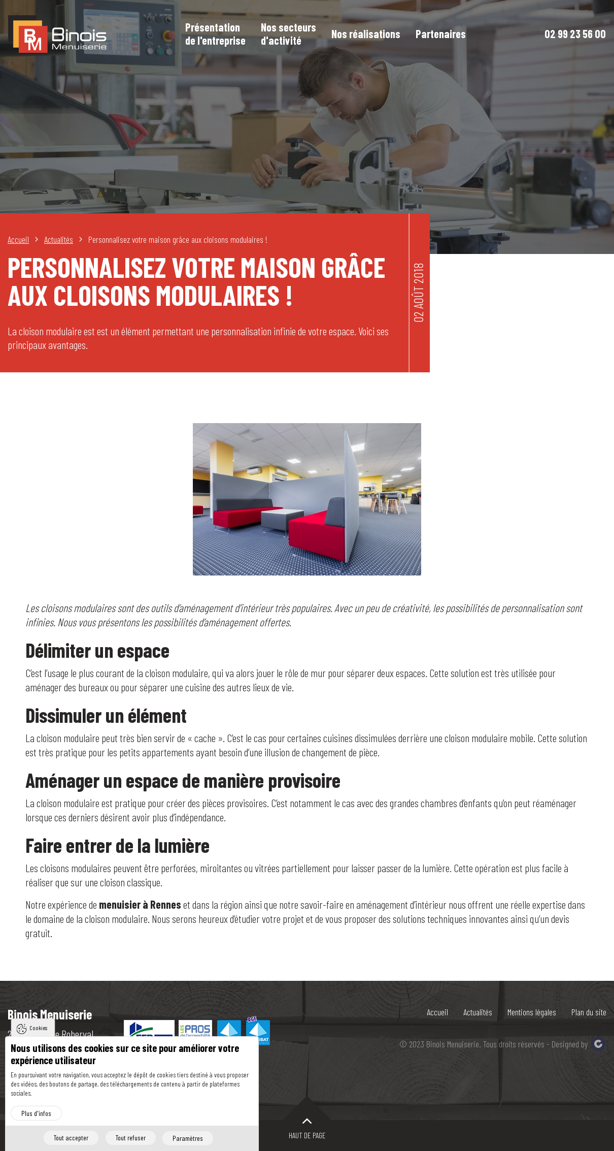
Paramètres (188, 1138)
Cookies (38, 1028)
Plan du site (588, 1011)
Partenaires (442, 34)
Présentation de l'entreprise (217, 34)
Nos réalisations (367, 34)
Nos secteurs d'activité (290, 34)
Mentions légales (531, 1011)
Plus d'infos (36, 1113)
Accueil (436, 1011)
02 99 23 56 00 (575, 34)
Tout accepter (70, 1138)
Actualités (476, 1011)
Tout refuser (130, 1138)
